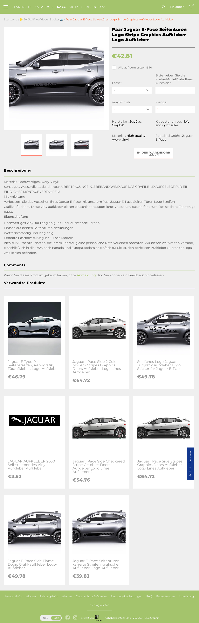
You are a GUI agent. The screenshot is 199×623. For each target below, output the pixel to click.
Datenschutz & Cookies (91, 596)
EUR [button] (56, 617)
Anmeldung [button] (86, 275)
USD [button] (45, 617)
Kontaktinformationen (20, 596)
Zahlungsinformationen (56, 596)
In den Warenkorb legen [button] (153, 154)
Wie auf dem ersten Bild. (132, 67)
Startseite (22, 7)
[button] (31, 145)
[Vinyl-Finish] (132, 109)
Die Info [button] (95, 7)
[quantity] (175, 109)
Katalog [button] (44, 7)
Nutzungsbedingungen (126, 596)
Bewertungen (165, 596)
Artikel (76, 7)
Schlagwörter (99, 605)
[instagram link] (75, 618)
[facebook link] (67, 618)
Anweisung (186, 596)
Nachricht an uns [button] (190, 463)
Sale (61, 7)
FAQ (149, 596)
